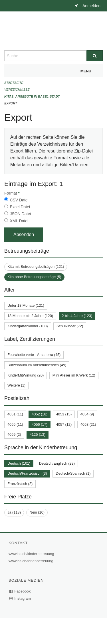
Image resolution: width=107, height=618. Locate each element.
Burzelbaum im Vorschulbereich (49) (36, 365)
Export (10, 103)
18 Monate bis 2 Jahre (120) (30, 316)
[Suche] (94, 55)
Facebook (20, 591)
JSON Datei (20, 213)
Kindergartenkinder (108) (27, 326)
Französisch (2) (20, 484)
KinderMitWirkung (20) (25, 375)
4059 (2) (14, 434)
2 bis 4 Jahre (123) (77, 316)
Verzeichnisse (17, 89)
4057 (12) (64, 424)
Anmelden (91, 5)
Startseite (13, 82)
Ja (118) (14, 512)
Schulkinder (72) (69, 326)
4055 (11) (15, 424)
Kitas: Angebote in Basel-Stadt (32, 96)
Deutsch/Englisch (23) (57, 463)
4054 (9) (87, 414)
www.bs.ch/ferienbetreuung (32, 561)
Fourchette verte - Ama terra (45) (33, 354)
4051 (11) (15, 414)
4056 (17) (39, 424)
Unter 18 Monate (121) (25, 305)
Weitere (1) (16, 385)
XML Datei (19, 221)
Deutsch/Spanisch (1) (73, 473)
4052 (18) (39, 414)
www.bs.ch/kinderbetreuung (32, 554)
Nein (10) (37, 512)
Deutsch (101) (18, 463)
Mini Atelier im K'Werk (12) (74, 375)
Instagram (20, 598)
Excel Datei (20, 207)
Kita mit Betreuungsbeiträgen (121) (35, 266)
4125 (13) (37, 434)
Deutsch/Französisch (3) (27, 473)
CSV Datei (19, 200)
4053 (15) (64, 414)
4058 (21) (88, 424)
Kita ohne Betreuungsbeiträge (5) (34, 277)
